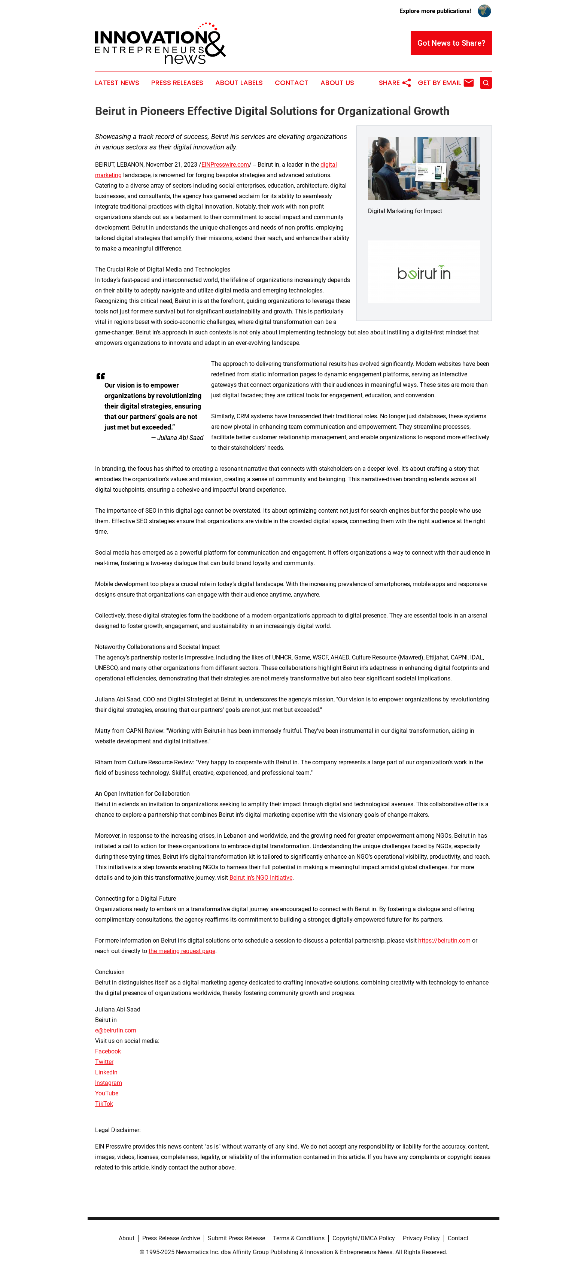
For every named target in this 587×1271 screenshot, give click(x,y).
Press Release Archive (171, 1238)
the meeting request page (182, 951)
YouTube (106, 1093)
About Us (337, 83)
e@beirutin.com (115, 1030)
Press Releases (177, 83)
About (126, 1238)
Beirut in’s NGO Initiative (260, 877)
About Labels (239, 83)
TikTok (104, 1103)
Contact (291, 83)
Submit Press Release (236, 1238)
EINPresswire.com (225, 164)
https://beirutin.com (444, 940)
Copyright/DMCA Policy (363, 1238)
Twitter (104, 1061)
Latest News (117, 83)
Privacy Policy (421, 1238)
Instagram (108, 1082)
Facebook (108, 1051)
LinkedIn (106, 1072)
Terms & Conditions (299, 1238)
